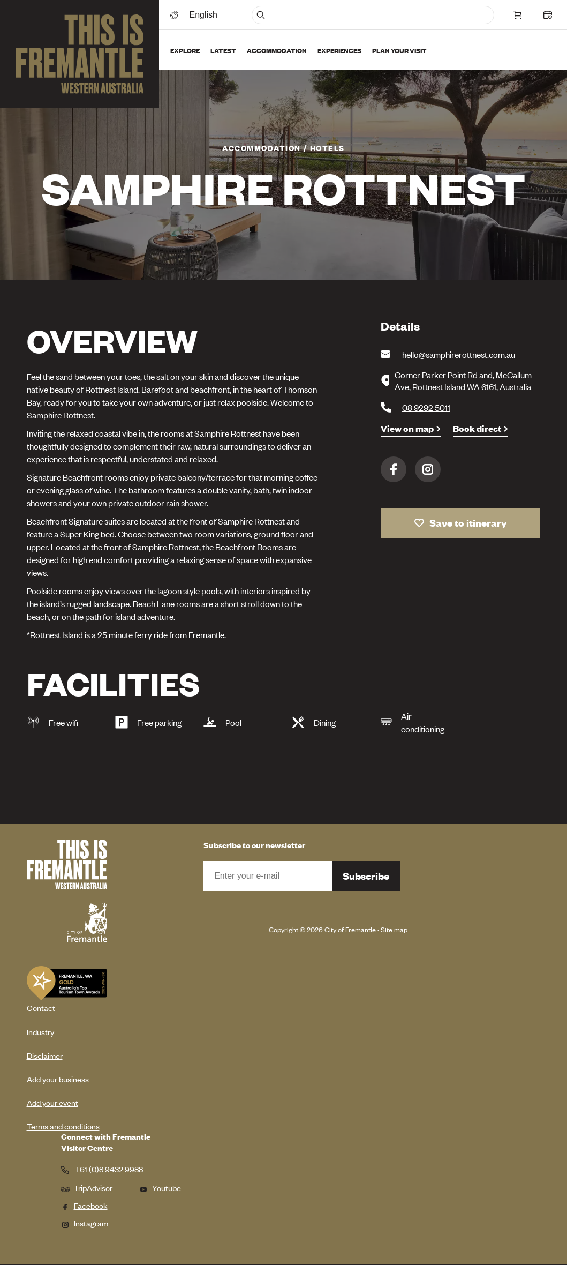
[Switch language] (205, 14)
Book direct (477, 428)
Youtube (160, 1187)
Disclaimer (45, 1055)
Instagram (428, 469)
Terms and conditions (63, 1126)
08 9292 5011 (426, 407)
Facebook (393, 469)
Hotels (327, 147)
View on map (407, 428)
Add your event (52, 1102)
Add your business (58, 1078)
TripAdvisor (86, 1187)
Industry (40, 1031)
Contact (41, 1007)
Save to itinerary (468, 522)
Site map (394, 929)
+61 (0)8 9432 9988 (108, 1169)
